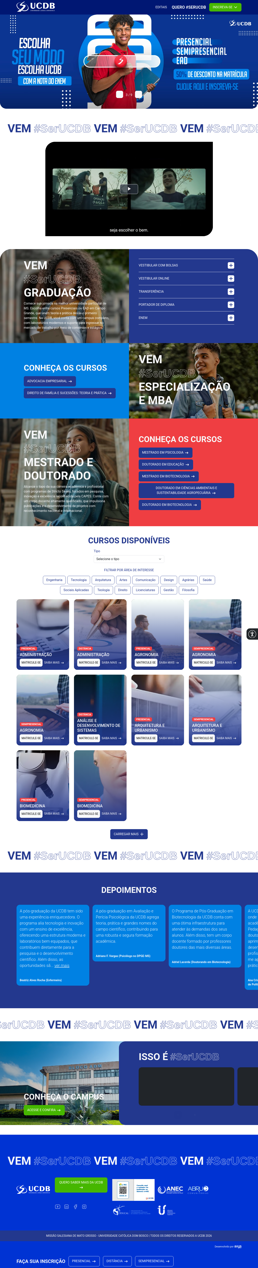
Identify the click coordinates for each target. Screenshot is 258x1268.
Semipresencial (154, 1261)
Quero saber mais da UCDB (81, 1185)
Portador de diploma (186, 310)
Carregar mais (129, 839)
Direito (122, 595)
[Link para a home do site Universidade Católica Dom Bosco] (33, 1189)
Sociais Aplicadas (76, 595)
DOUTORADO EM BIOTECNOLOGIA (170, 510)
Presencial (84, 1261)
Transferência (186, 297)
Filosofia (188, 595)
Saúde (207, 585)
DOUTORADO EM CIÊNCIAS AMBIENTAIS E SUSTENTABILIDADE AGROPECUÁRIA (186, 496)
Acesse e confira (44, 1115)
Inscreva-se (225, 7)
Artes (123, 585)
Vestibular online (186, 284)
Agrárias (188, 585)
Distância (117, 1261)
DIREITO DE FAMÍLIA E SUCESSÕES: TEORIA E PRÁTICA (69, 398)
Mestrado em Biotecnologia (168, 481)
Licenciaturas (145, 595)
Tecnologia (78, 585)
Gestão (169, 595)
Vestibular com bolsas (186, 270)
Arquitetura (103, 585)
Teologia (103, 595)
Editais (161, 7)
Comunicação (145, 585)
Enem (186, 323)
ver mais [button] (62, 970)
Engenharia (54, 585)
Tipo (97, 556)
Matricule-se (31, 667)
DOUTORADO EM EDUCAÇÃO (166, 469)
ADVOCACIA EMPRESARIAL (50, 386)
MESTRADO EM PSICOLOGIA (165, 458)
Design (169, 585)
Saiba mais (54, 668)
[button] (252, 634)
